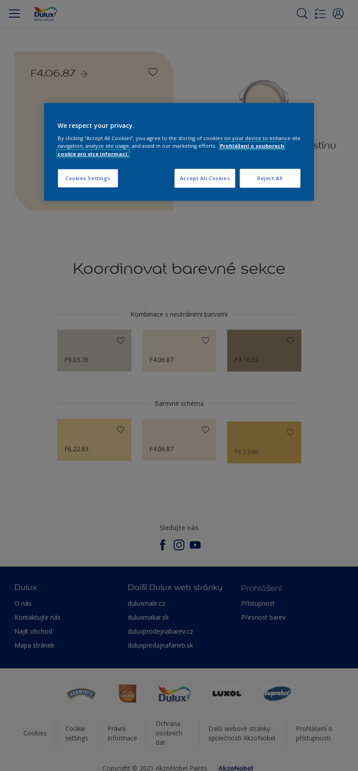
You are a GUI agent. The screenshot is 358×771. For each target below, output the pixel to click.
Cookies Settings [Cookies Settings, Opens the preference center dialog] (88, 177)
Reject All (270, 177)
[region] (179, 152)
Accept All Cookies (205, 177)
